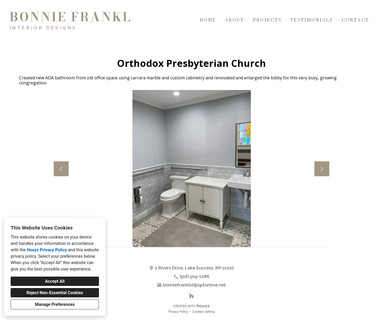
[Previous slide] (61, 168)
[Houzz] (191, 296)
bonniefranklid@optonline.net (194, 285)
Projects (267, 20)
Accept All (55, 281)
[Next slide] (321, 168)
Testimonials (311, 20)
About (234, 20)
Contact (355, 20)
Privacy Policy (178, 312)
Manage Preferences (54, 304)
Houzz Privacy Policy (47, 249)
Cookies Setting (203, 312)
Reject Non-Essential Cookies (55, 292)
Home (208, 20)
